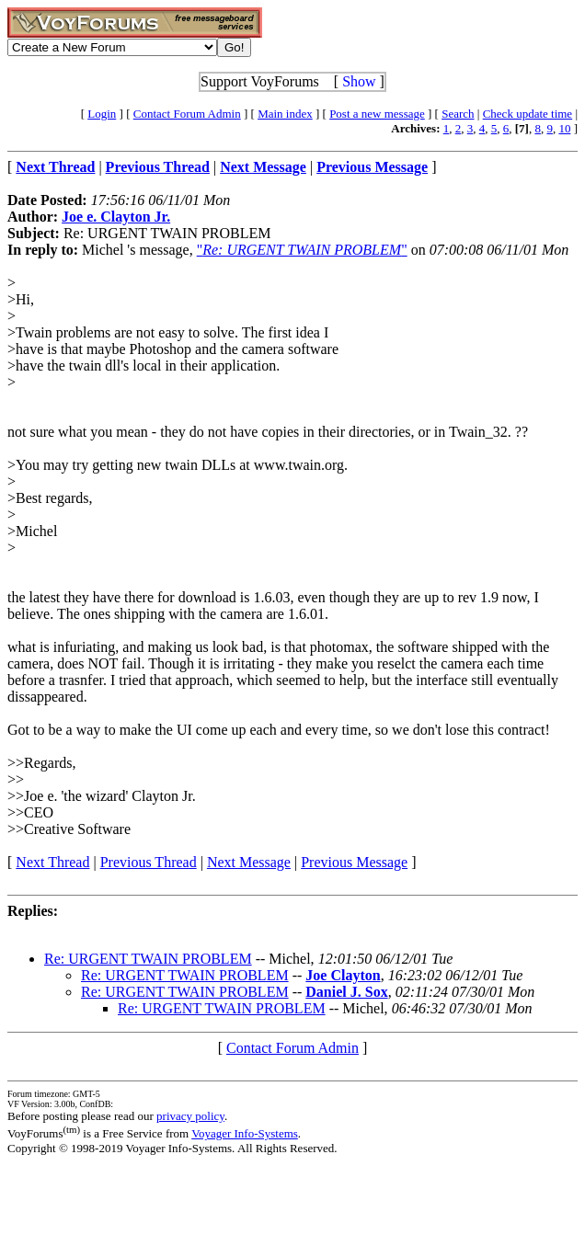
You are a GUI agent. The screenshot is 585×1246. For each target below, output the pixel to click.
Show (358, 81)
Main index (285, 113)
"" (302, 249)
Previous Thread (148, 862)
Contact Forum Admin (187, 113)
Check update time (527, 113)
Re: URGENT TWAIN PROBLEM (148, 958)
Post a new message (377, 113)
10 (564, 128)
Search (458, 113)
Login (101, 113)
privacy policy (190, 1116)
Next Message (249, 862)
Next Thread (52, 862)
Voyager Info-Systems (244, 1133)
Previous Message (354, 862)
